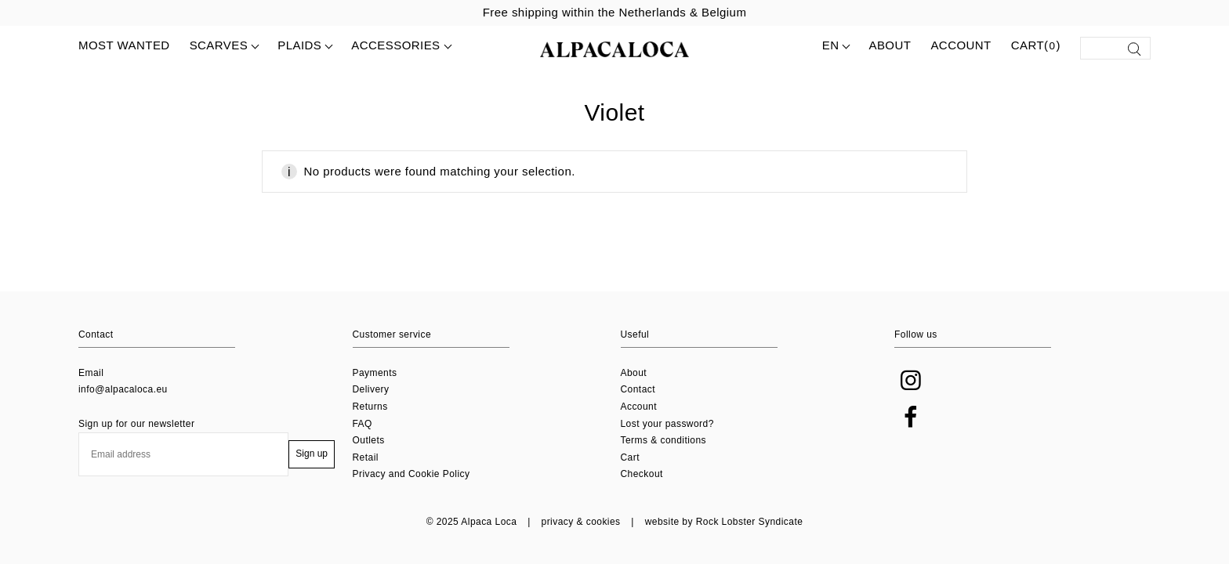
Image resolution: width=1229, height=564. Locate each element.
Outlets (369, 440)
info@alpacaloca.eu (123, 389)
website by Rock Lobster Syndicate (724, 521)
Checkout (642, 473)
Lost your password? (667, 423)
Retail (366, 457)
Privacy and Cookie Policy (411, 473)
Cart (630, 457)
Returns (370, 406)
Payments (375, 372)
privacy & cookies (581, 521)
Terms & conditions (663, 440)
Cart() (1035, 46)
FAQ (362, 423)
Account (960, 45)
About (889, 45)
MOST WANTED (124, 45)
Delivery (371, 389)
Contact (638, 389)
